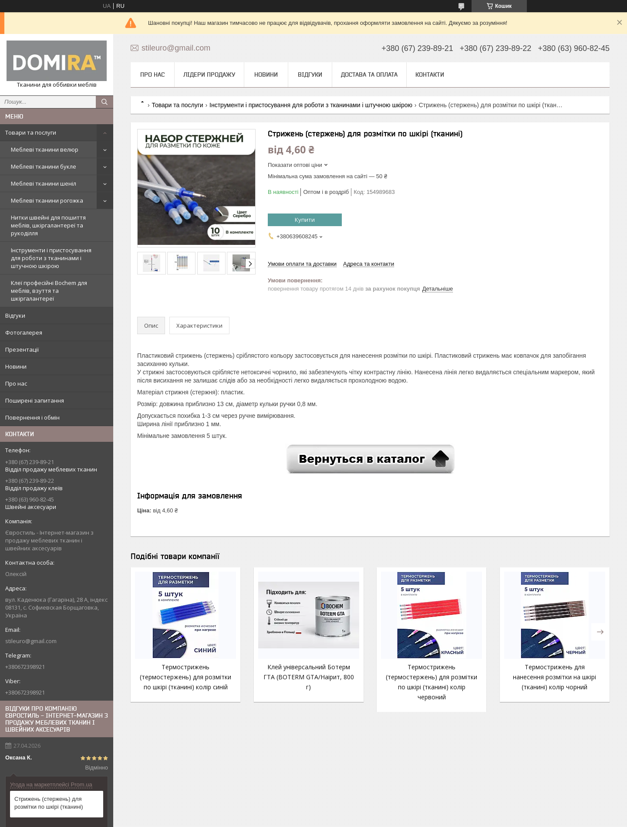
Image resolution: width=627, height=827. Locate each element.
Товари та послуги (30, 132)
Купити (305, 220)
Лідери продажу (209, 74)
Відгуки (15, 315)
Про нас (16, 383)
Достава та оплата (369, 74)
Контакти (429, 74)
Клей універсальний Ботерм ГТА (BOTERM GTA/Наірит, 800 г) (308, 677)
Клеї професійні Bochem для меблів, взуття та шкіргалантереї (49, 290)
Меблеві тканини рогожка (47, 200)
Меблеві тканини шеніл (43, 183)
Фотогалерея (23, 332)
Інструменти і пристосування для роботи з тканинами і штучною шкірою (51, 258)
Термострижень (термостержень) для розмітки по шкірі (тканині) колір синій (185, 677)
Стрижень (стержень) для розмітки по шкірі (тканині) (48, 803)
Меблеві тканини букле (43, 166)
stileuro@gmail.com (31, 641)
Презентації (22, 349)
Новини (16, 366)
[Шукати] (104, 101)
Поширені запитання (34, 400)
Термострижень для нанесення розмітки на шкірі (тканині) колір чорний (554, 677)
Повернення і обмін (32, 417)
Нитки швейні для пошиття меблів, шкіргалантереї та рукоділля (48, 225)
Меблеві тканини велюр (44, 149)
